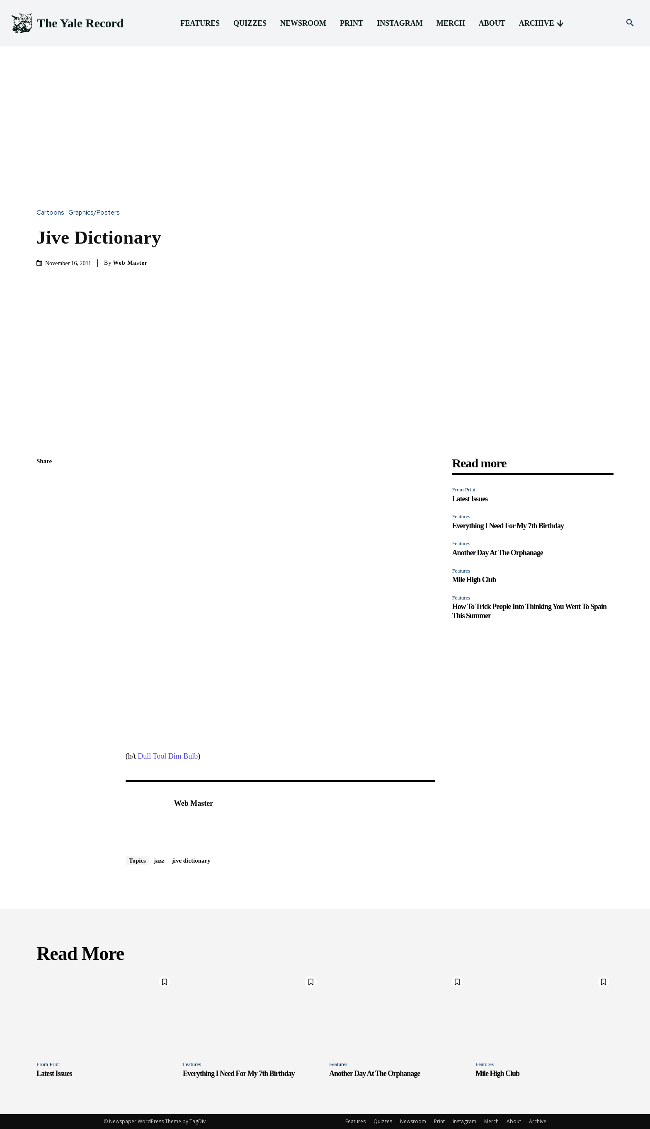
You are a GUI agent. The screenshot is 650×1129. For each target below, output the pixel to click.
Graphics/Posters (96, 213)
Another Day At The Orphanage (497, 553)
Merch (491, 1121)
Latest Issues (470, 499)
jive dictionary (191, 860)
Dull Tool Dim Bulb (168, 756)
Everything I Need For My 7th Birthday (508, 526)
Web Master (130, 263)
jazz (159, 860)
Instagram (464, 1121)
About (514, 1121)
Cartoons (52, 213)
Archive (537, 1121)
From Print (463, 489)
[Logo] (67, 23)
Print (439, 1121)
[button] (630, 23)
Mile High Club (474, 579)
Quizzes (383, 1121)
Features (461, 516)
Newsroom (413, 1121)
